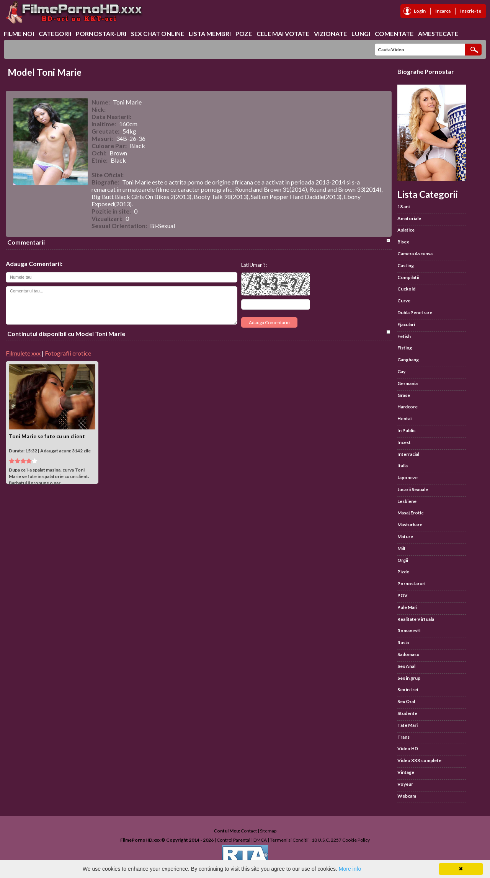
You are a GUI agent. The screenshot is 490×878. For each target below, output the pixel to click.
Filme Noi (19, 33)
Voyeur (405, 784)
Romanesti (408, 630)
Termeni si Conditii (289, 840)
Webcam (406, 796)
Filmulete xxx (23, 353)
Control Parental (233, 840)
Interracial (408, 454)
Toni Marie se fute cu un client (47, 436)
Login (420, 11)
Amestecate (438, 33)
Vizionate (330, 33)
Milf (401, 548)
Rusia (403, 642)
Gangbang (408, 359)
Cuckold (406, 289)
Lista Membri (210, 33)
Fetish (404, 336)
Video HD (407, 748)
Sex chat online (157, 33)
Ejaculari (406, 324)
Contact (249, 831)
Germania (407, 383)
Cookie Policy (356, 840)
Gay (401, 371)
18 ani (403, 206)
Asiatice (406, 230)
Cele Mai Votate (282, 33)
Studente (407, 713)
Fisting (404, 348)
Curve (403, 301)
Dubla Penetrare (414, 312)
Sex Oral (406, 701)
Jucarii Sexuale (412, 489)
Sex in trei (407, 689)
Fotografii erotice (68, 353)
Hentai (404, 418)
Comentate (394, 33)
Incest (404, 442)
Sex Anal (406, 666)
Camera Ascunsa (415, 253)
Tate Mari (407, 725)
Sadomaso (408, 654)
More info (350, 869)
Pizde (403, 571)
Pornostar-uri (101, 33)
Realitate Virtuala (415, 619)
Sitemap (268, 831)
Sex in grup (408, 678)
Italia (402, 465)
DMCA (260, 840)
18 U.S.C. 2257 (326, 840)
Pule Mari (407, 607)
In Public (406, 430)
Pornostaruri (411, 583)
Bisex (403, 242)
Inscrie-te (470, 11)
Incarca (443, 11)
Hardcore (407, 407)
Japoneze (407, 477)
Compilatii (408, 277)
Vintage (405, 772)
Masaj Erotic (410, 513)
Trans (403, 737)
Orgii (402, 560)
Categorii (55, 33)
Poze (243, 33)
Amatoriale (409, 218)
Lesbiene (406, 501)
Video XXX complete (419, 760)
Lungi (360, 33)
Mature (405, 536)
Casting (405, 265)
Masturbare (409, 524)
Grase (403, 395)
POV (402, 595)
